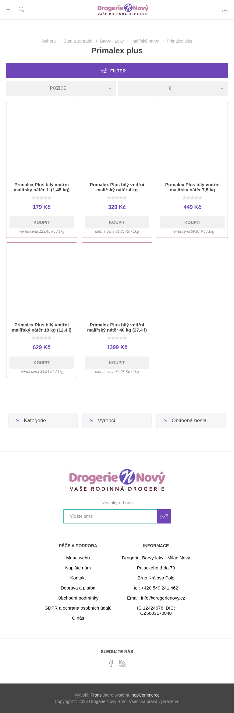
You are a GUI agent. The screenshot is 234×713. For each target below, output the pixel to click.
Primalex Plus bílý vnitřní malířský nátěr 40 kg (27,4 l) (117, 327)
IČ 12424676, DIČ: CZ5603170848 (156, 610)
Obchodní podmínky (78, 597)
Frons (95, 695)
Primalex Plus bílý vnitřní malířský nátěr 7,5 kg (192, 187)
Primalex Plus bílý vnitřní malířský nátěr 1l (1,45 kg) (41, 187)
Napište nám (78, 567)
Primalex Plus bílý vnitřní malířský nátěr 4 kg (117, 187)
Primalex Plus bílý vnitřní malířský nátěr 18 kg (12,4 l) (42, 327)
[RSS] (123, 663)
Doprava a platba (78, 587)
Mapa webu (78, 557)
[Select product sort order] (61, 88)
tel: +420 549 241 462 (156, 587)
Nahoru (49, 41)
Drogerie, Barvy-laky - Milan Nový (156, 557)
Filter (118, 70)
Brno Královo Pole (156, 577)
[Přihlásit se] (110, 516)
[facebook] (111, 663)
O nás (78, 618)
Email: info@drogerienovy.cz (156, 597)
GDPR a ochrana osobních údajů (78, 607)
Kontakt (78, 577)
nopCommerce (146, 695)
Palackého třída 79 (156, 567)
